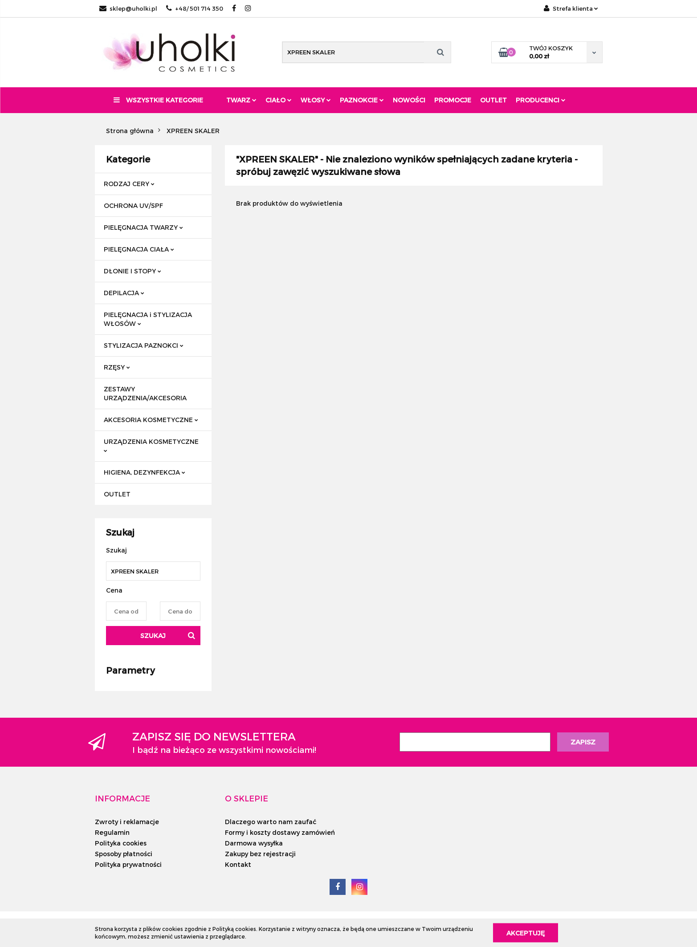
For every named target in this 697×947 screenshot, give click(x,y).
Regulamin (112, 832)
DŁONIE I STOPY (132, 271)
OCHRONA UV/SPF (133, 205)
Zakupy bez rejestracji (260, 854)
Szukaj (153, 635)
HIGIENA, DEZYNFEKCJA (144, 472)
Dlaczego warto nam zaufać (270, 821)
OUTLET (117, 494)
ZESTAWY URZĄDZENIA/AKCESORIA (145, 393)
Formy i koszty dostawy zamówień (280, 832)
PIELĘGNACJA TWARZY (143, 227)
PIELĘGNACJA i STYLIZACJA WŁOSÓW (148, 319)
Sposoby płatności (123, 854)
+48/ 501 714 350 (194, 8)
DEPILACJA (124, 293)
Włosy (316, 100)
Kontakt (238, 864)
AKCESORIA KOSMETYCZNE (151, 419)
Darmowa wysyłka (254, 843)
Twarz (241, 100)
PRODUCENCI (541, 100)
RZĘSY (117, 367)
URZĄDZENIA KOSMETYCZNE (151, 445)
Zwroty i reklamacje (127, 821)
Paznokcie (362, 100)
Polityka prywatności (128, 864)
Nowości (409, 100)
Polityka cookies (121, 843)
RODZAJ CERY (129, 183)
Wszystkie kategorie (158, 100)
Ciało (278, 100)
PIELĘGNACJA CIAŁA (139, 249)
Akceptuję (525, 932)
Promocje (452, 100)
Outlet (493, 100)
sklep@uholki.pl (128, 8)
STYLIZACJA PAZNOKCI (143, 345)
